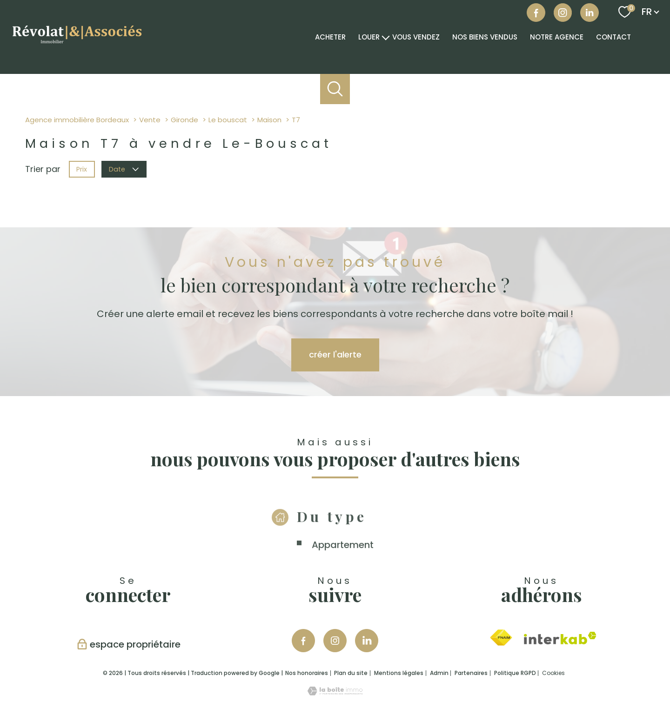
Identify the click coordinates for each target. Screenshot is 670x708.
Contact (613, 37)
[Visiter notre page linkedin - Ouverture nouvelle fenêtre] (589, 12)
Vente (150, 120)
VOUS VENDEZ (416, 37)
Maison (269, 120)
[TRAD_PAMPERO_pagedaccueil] (76, 45)
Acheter (330, 37)
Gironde (184, 120)
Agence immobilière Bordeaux (77, 120)
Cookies (553, 673)
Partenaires (471, 673)
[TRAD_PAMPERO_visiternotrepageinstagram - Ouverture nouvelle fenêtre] (335, 640)
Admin (439, 673)
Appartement (343, 557)
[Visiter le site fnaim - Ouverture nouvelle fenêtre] (501, 638)
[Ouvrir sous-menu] (385, 36)
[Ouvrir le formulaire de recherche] (335, 89)
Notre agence (556, 37)
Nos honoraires (306, 673)
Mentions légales (398, 673)
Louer (369, 37)
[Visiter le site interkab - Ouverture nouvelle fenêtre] (560, 638)
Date (124, 168)
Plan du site (351, 673)
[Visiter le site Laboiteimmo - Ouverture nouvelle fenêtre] (335, 692)
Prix (81, 168)
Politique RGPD (515, 673)
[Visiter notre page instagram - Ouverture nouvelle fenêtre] (563, 12)
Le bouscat (227, 120)
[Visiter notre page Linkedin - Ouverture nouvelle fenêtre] (366, 640)
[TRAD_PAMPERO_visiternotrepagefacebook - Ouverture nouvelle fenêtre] (536, 12)
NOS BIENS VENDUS (484, 37)
